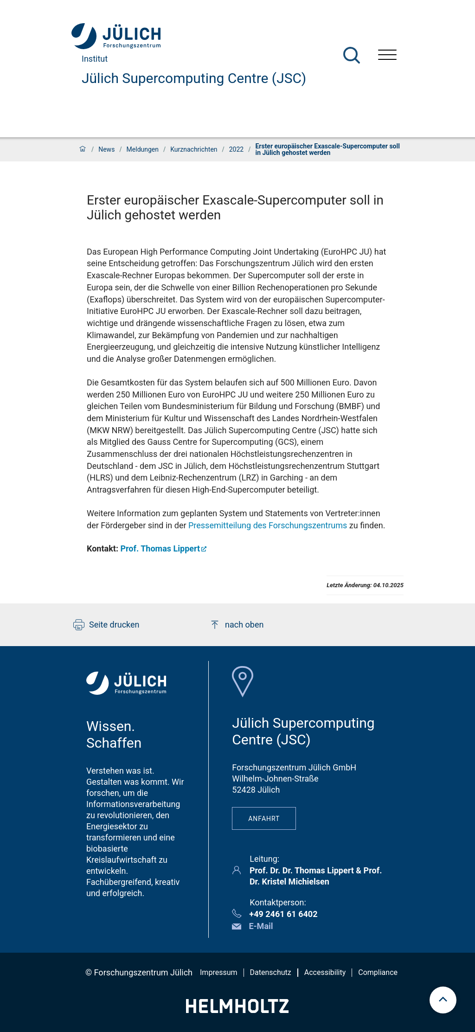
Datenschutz (270, 972)
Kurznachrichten (193, 149)
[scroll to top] (443, 1000)
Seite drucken (106, 624)
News (106, 149)
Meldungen (143, 149)
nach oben (236, 624)
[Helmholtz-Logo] (237, 1010)
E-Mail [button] (261, 926)
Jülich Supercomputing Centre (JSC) (194, 78)
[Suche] (351, 55)
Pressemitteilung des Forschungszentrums (267, 525)
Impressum (219, 972)
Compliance (378, 972)
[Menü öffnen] (387, 56)
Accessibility (325, 972)
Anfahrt (264, 818)
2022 (236, 149)
